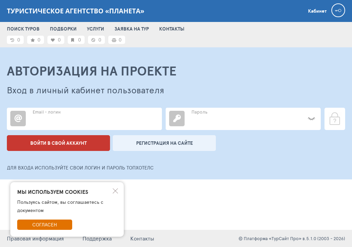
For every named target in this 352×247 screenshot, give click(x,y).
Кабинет (317, 11)
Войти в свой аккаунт (58, 143)
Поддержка (97, 238)
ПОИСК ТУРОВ (23, 28)
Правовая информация (35, 238)
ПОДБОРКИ (63, 28)
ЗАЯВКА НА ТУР (131, 28)
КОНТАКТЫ (171, 28)
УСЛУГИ (95, 28)
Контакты (142, 238)
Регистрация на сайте (164, 143)
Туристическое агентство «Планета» (75, 11)
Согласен (44, 224)
